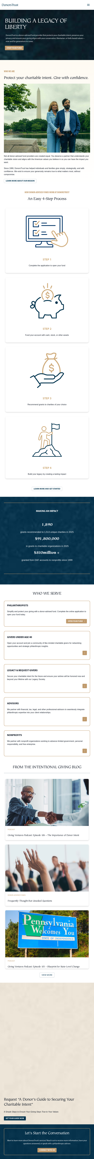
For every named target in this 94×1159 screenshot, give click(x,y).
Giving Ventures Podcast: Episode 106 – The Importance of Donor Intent (43, 835)
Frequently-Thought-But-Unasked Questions (30, 901)
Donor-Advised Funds (17, 895)
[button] (88, 5)
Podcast (11, 829)
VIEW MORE (47, 975)
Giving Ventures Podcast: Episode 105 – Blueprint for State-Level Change (44, 967)
